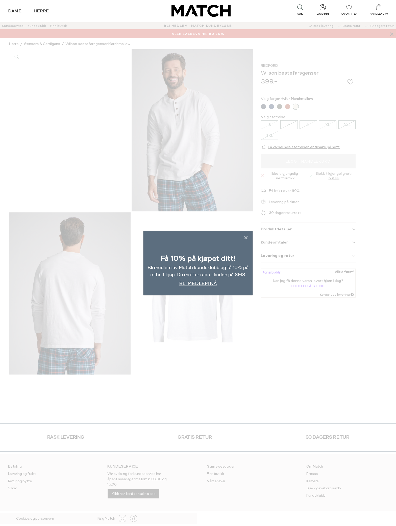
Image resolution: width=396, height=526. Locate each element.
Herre (41, 11)
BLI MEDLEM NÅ (198, 283)
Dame (15, 11)
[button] (300, 11)
